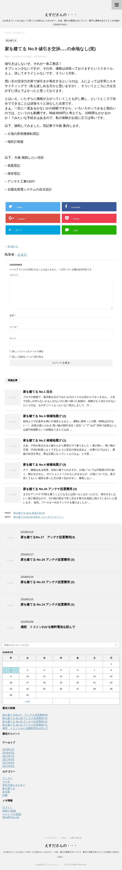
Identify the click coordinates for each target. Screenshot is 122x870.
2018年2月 (8, 752)
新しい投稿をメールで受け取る (27, 357)
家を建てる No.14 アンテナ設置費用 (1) (48, 604)
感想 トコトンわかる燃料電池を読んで (48, 627)
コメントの (11, 814)
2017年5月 (8, 762)
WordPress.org (10, 817)
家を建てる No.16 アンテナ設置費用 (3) (50, 489)
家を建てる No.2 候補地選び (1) (44, 440)
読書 (4, 795)
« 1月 (27, 701)
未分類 (6, 791)
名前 (12, 315)
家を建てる (13, 246)
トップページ (51, 838)
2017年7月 (8, 756)
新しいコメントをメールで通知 (27, 351)
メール (14, 327)
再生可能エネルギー (13, 785)
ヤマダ (6, 781)
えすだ (22, 254)
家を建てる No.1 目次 (37, 391)
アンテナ (7, 778)
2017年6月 (8, 759)
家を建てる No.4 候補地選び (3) (44, 464)
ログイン (7, 807)
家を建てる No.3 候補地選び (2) (44, 416)
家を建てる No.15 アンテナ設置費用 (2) (48, 582)
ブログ (63, 838)
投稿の (9, 810)
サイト (13, 338)
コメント (14, 275)
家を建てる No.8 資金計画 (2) (29, 513)
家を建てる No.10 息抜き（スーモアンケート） (39, 517)
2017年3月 (8, 766)
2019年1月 (8, 749)
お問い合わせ (76, 838)
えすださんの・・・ (61, 15)
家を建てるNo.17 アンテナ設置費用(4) (48, 537)
